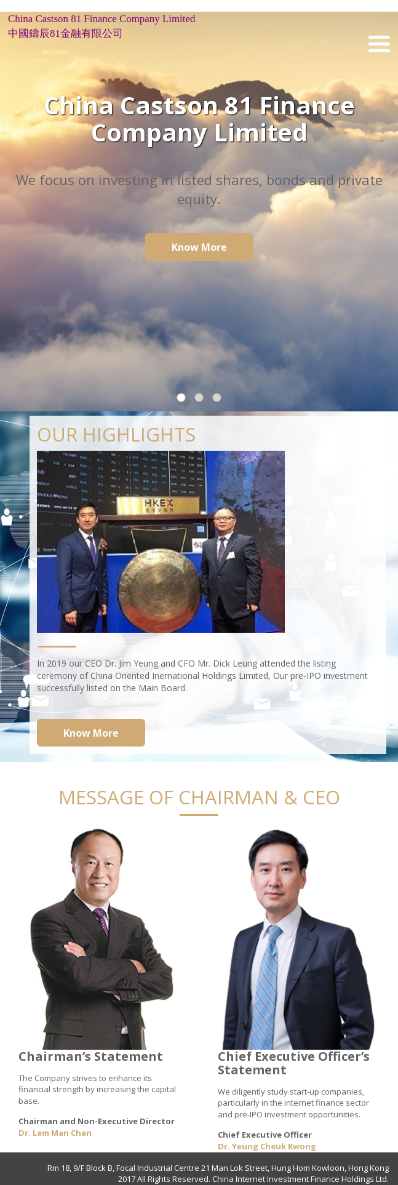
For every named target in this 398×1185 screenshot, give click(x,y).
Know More (199, 247)
